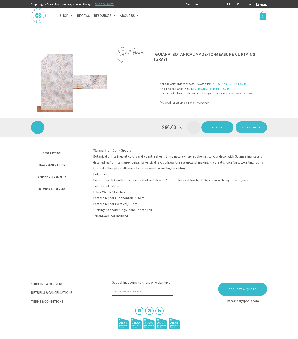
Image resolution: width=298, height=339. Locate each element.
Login (249, 4)
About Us (129, 20)
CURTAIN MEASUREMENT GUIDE (212, 89)
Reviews (83, 21)
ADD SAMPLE (251, 127)
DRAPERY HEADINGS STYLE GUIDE (228, 84)
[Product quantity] (194, 127)
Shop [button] (66, 20)
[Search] (228, 4)
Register (261, 4)
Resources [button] (105, 20)
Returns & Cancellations (51, 292)
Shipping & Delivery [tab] (52, 176)
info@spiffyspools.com (242, 301)
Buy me (217, 127)
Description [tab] (52, 153)
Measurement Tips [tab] (51, 165)
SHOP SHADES (104, 4)
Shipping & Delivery (46, 284)
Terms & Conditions (47, 301)
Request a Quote (242, 289)
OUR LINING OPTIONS (240, 93)
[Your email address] (142, 291)
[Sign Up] (180, 292)
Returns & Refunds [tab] (52, 188)
